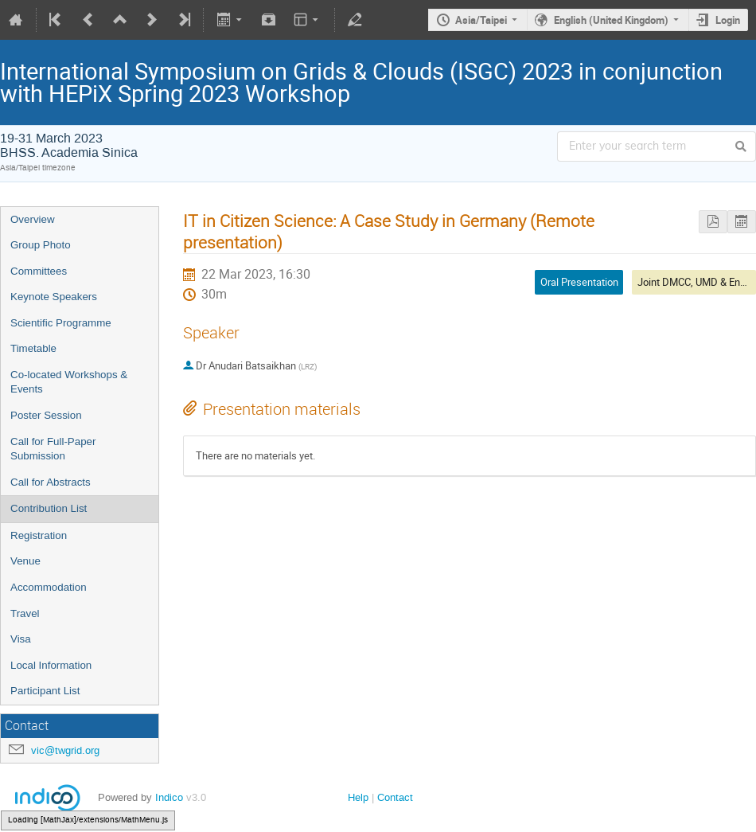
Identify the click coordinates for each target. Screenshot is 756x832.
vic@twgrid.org (65, 750)
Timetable (33, 348)
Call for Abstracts (50, 482)
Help (358, 797)
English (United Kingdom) (611, 20)
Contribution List (48, 508)
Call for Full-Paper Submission (52, 449)
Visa (20, 639)
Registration (38, 535)
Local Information (51, 665)
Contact (395, 797)
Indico (169, 797)
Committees (38, 271)
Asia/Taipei (481, 20)
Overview (32, 219)
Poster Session (46, 415)
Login (727, 20)
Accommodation (48, 587)
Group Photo (40, 245)
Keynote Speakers (53, 297)
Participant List (45, 691)
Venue (25, 561)
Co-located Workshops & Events (68, 382)
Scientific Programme (60, 323)
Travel (25, 613)
